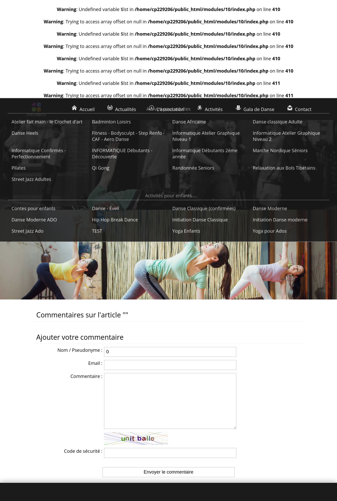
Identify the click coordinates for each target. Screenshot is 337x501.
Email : (95, 273)
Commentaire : (86, 286)
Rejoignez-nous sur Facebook (262, 446)
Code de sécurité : (83, 371)
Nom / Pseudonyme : (80, 260)
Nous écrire (243, 435)
